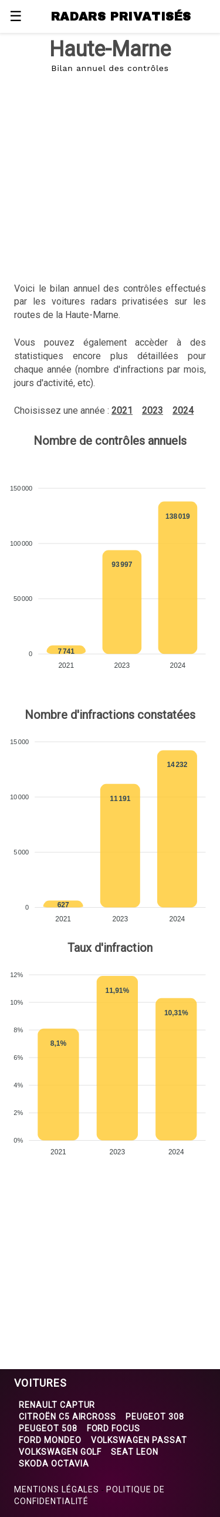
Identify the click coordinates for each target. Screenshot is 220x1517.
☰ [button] (15, 16)
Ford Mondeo (50, 1440)
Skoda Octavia (54, 1463)
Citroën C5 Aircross (67, 1416)
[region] (110, 170)
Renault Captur (57, 1405)
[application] (110, 573)
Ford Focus (114, 1428)
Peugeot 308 (155, 1416)
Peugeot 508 (48, 1428)
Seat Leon (134, 1452)
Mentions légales (56, 1489)
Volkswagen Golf (60, 1452)
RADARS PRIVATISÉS (121, 16)
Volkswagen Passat (139, 1440)
